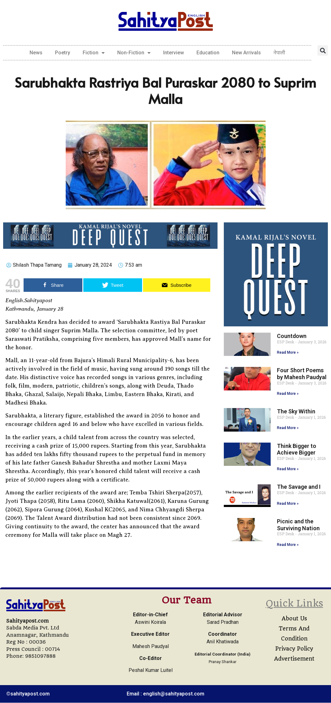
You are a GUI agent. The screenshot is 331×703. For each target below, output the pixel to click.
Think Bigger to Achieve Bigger (296, 449)
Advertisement (294, 659)
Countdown (291, 336)
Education (207, 53)
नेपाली (279, 53)
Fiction (94, 52)
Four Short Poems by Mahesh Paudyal (302, 373)
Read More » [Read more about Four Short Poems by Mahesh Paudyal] (288, 393)
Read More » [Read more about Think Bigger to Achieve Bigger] (288, 469)
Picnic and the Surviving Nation (298, 524)
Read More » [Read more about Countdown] (288, 352)
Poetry (62, 53)
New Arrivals (246, 53)
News (36, 53)
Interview (173, 53)
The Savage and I (299, 486)
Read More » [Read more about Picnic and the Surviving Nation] (288, 544)
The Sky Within (296, 411)
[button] (322, 50)
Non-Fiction (134, 52)
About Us (294, 618)
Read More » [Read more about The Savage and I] (288, 503)
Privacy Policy (294, 649)
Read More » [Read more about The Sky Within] (288, 428)
